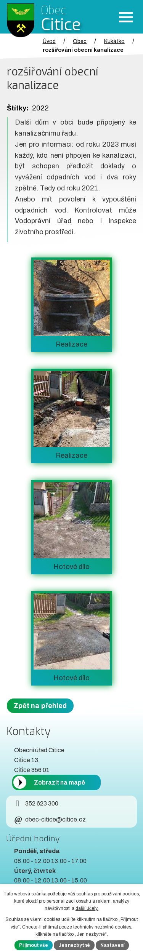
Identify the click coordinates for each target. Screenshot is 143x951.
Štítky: (18, 108)
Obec (80, 41)
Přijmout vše (33, 945)
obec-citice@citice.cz (49, 819)
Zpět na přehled (40, 706)
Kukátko (114, 41)
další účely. (87, 908)
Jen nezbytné (74, 945)
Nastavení (112, 945)
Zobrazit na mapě (59, 782)
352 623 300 (36, 803)
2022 (40, 108)
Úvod (49, 41)
